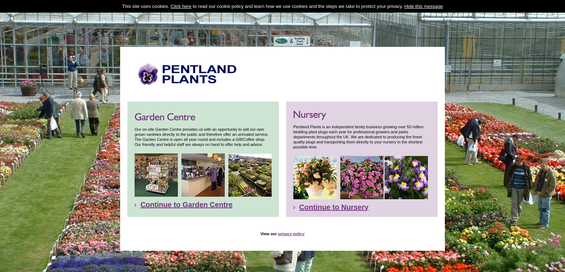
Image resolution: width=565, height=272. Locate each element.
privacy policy (291, 227)
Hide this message (423, 6)
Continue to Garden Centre (186, 198)
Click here (181, 6)
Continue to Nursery (333, 201)
